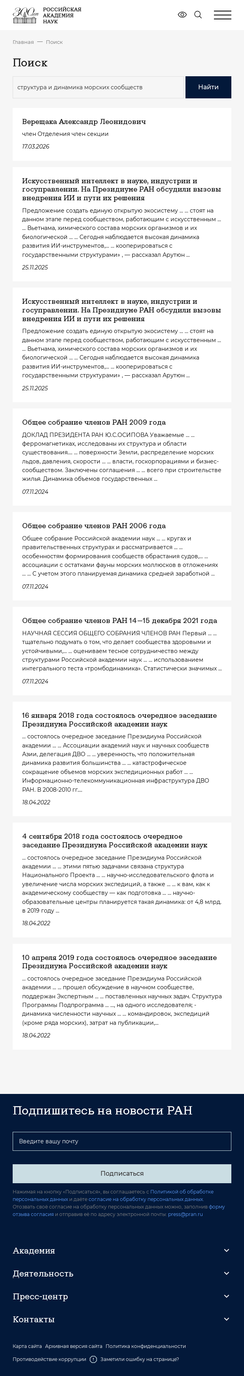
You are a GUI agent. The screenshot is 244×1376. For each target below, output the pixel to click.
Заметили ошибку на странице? (134, 1359)
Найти (208, 87)
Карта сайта (27, 1346)
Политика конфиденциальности (146, 1346)
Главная (23, 42)
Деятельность (43, 1273)
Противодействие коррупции (49, 1359)
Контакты (34, 1319)
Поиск (54, 42)
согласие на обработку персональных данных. (146, 1199)
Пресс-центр (40, 1296)
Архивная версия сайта (73, 1346)
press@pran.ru (185, 1214)
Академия (34, 1250)
